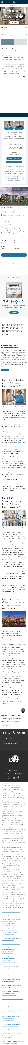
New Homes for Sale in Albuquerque (9, 1035)
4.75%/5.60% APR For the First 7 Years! (14, 302)
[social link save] (24, 207)
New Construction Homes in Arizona (11, 912)
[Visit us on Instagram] (23, 733)
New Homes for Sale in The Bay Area (9, 921)
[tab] (14, 340)
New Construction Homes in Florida (11, 944)
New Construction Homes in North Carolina (13, 1041)
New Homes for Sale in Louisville (8, 987)
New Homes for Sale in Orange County (9, 925)
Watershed (7, 212)
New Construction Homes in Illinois (11, 973)
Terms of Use (8, 773)
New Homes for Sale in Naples (7, 953)
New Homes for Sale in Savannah (8, 969)
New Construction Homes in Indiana (11, 979)
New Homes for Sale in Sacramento (8, 930)
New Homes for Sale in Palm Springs (9, 927)
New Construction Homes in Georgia (11, 966)
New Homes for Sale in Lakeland (8, 951)
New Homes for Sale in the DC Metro (9, 995)
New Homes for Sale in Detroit (8, 1006)
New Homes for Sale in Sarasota (8, 958)
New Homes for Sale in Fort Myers (8, 947)
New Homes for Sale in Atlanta (8, 968)
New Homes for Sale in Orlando (8, 954)
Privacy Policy (19, 773)
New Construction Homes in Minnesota (11, 1010)
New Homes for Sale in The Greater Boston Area (11, 1000)
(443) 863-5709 (5, 221)
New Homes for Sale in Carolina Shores (9, 1043)
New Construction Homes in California (11, 919)
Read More (5, 369)
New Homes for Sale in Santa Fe (8, 1037)
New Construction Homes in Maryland (11, 991)
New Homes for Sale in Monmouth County (10, 1026)
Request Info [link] (14, 162)
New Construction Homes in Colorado (11, 938)
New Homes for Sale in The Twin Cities (9, 1012)
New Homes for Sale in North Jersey (8, 1027)
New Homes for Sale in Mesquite (8, 1020)
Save (14, 263)
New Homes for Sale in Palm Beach (8, 956)
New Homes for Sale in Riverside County (9, 928)
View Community (14, 254)
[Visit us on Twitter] (9, 733)
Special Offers (14, 277)
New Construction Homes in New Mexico (12, 1033)
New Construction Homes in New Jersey (11, 1024)
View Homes (14, 22)
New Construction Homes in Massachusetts (12, 999)
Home (2, 6)
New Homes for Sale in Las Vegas (8, 1018)
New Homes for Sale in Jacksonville (8, 949)
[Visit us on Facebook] (4, 733)
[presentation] (1, 15)
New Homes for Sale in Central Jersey (9, 1029)
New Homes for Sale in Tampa (7, 960)
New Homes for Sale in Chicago (8, 975)
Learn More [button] (14, 312)
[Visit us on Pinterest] (14, 733)
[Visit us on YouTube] (18, 733)
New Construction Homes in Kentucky (11, 985)
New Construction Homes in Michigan (11, 1004)
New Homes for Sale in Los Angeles (8, 923)
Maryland (8, 6)
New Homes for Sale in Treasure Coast (9, 962)
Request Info (14, 259)
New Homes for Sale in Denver (8, 940)
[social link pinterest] (26, 207)
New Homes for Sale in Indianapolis (8, 981)
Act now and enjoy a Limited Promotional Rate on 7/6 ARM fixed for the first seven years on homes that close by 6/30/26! (14, 307)
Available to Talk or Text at (14, 144)
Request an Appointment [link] (14, 158)
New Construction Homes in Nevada (11, 1016)
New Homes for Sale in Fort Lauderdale (9, 945)
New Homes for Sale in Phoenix (8, 913)
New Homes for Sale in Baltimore (8, 993)
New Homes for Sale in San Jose (8, 934)
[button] (16, 303)
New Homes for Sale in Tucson (7, 915)
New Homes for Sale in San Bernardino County (10, 932)
